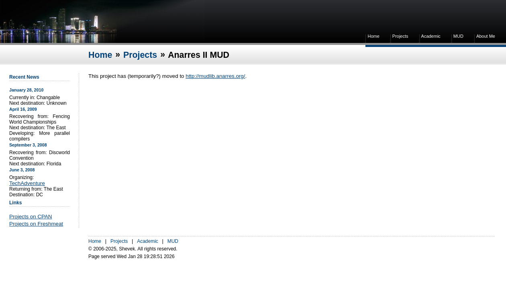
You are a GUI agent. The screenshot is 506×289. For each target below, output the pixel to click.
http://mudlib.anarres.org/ (215, 76)
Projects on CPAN (30, 217)
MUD (458, 36)
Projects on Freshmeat (36, 224)
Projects (400, 36)
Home (373, 36)
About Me (485, 36)
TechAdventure (27, 183)
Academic (431, 36)
